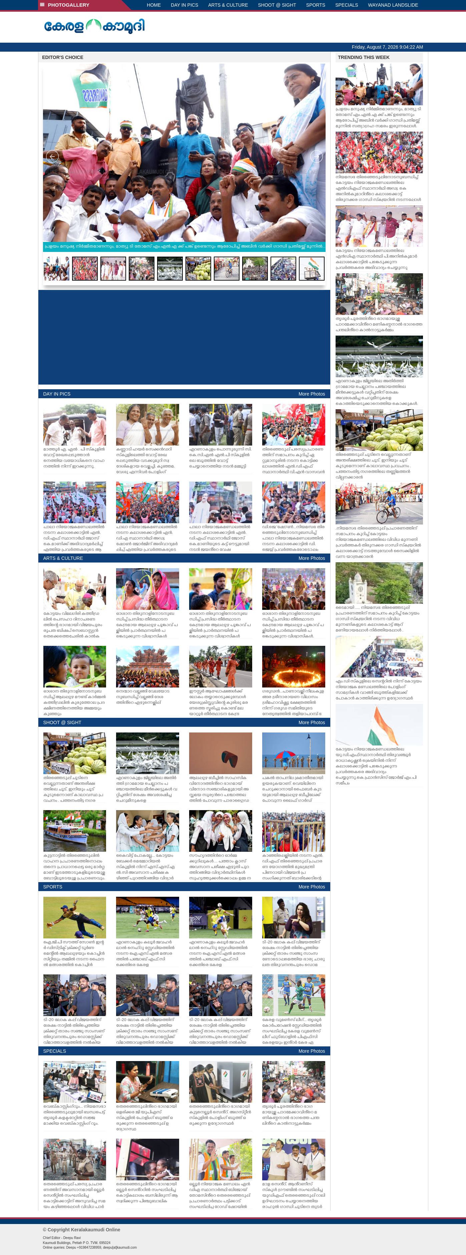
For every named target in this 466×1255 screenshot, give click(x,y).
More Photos (312, 394)
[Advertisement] (184, 337)
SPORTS (315, 5)
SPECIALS (346, 5)
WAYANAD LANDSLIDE (393, 5)
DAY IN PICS (184, 5)
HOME (154, 5)
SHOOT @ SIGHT (277, 5)
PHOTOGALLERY (65, 5)
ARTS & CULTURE (228, 5)
